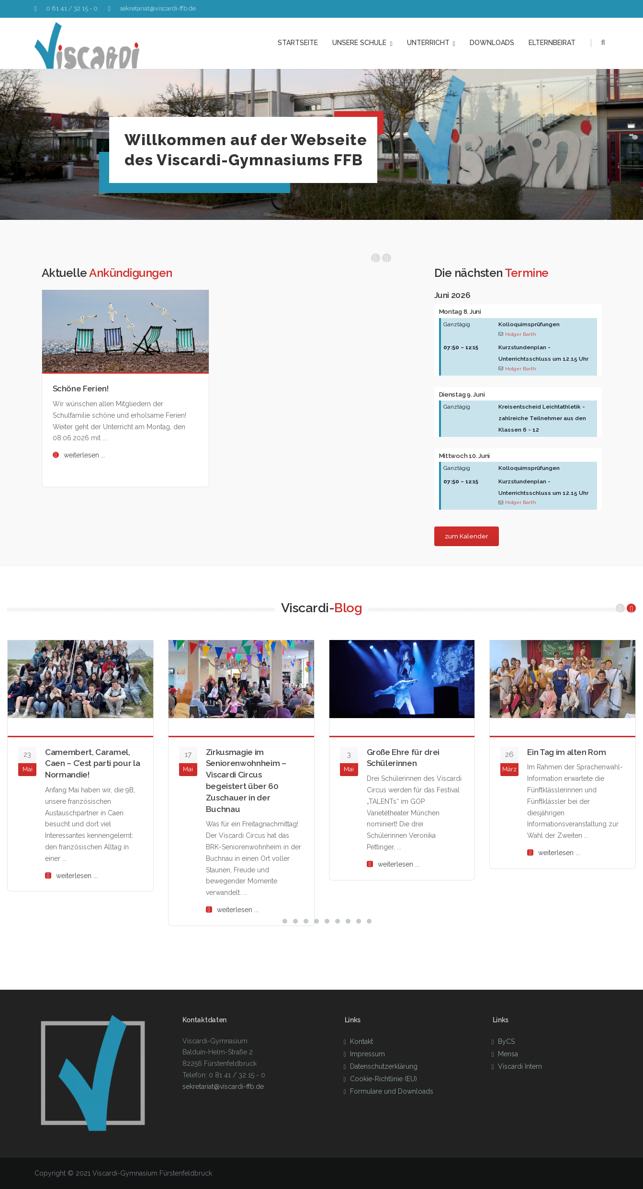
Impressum (367, 1054)
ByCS (506, 1041)
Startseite (298, 42)
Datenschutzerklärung (383, 1066)
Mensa (508, 1054)
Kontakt (361, 1041)
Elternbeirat (552, 42)
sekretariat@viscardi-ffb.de (158, 8)
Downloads (492, 42)
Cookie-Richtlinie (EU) (383, 1079)
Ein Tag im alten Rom (566, 752)
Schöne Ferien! (81, 388)
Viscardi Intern (520, 1066)
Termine (527, 273)
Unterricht (431, 43)
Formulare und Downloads (391, 1091)
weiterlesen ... (84, 455)
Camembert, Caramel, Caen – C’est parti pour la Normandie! (92, 763)
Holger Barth (520, 334)
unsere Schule (362, 43)
